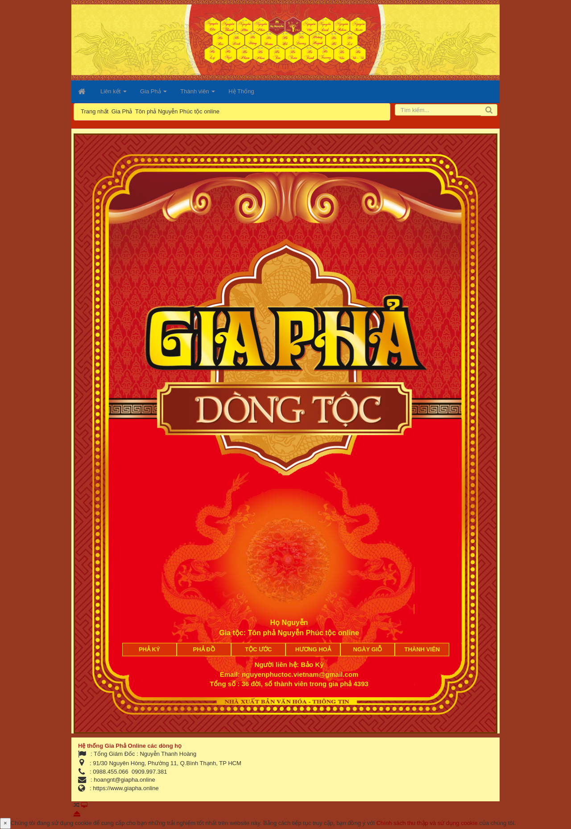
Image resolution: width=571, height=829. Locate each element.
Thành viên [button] (197, 94)
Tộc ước (258, 649)
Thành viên (422, 649)
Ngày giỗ (367, 649)
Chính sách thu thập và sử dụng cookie (427, 823)
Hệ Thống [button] (241, 91)
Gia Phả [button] (153, 94)
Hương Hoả (313, 649)
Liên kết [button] (113, 94)
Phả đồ (204, 649)
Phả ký (149, 649)
